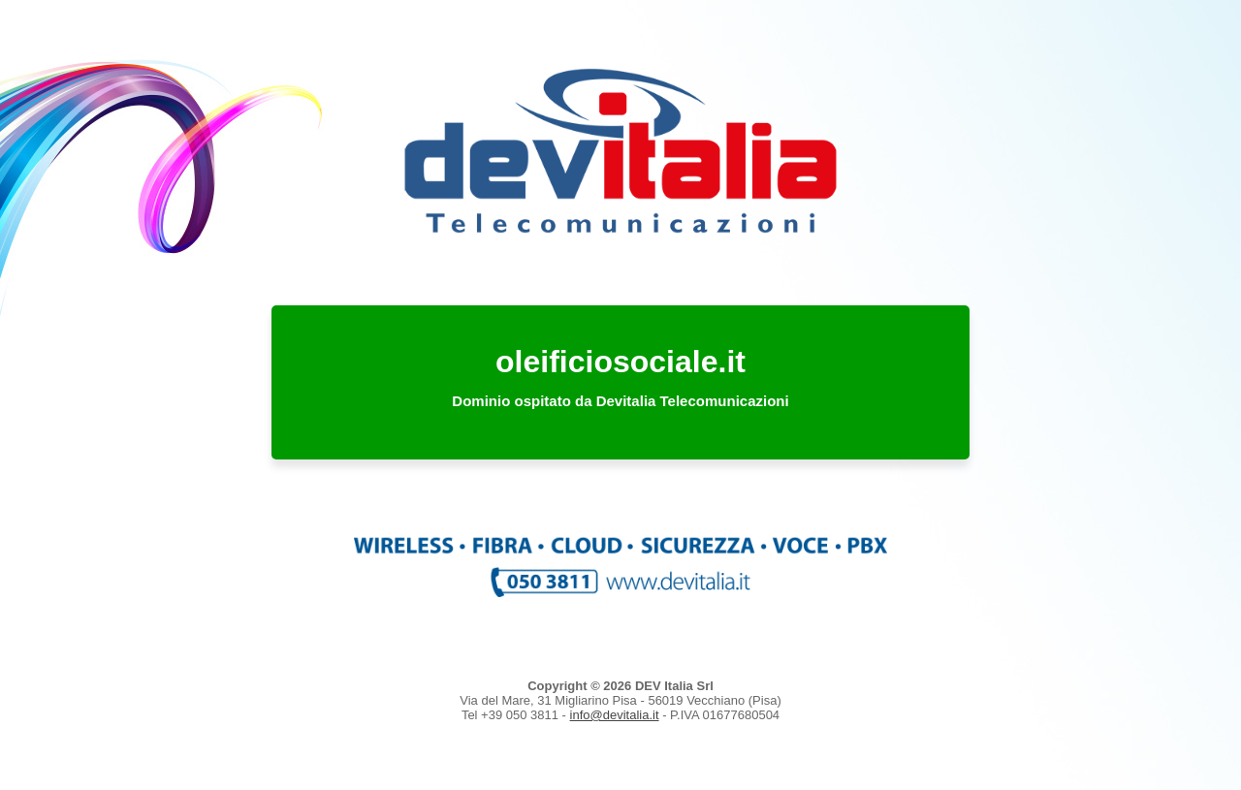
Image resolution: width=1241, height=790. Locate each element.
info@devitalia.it (614, 715)
